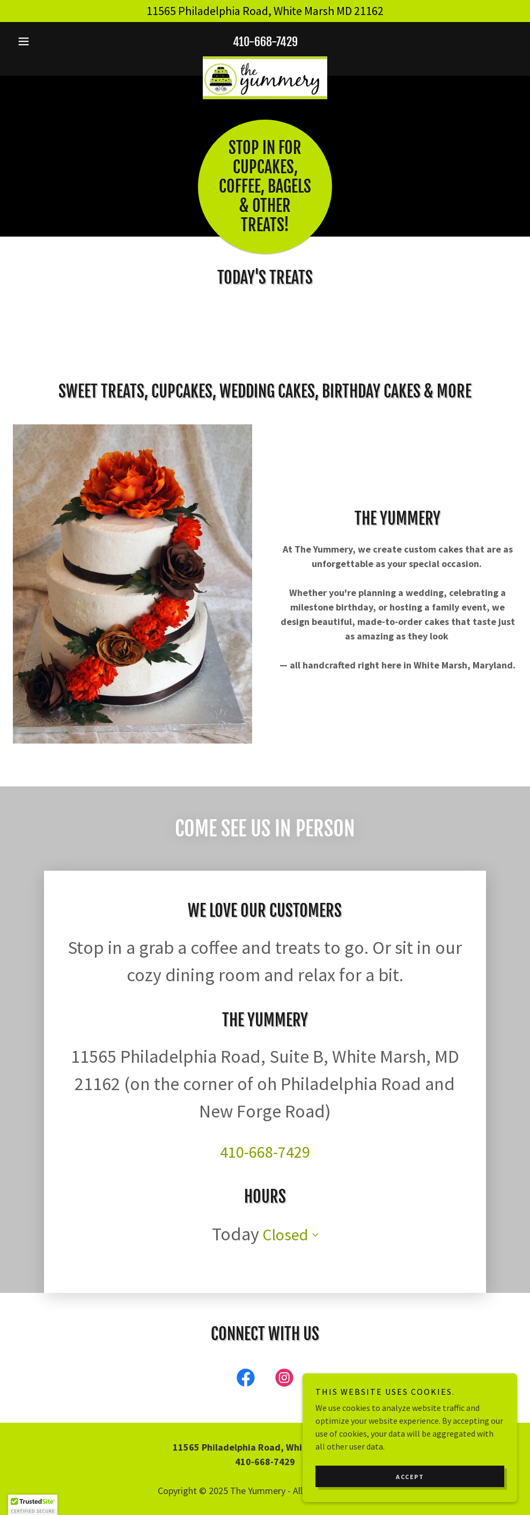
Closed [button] (285, 1167)
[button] (51, 41)
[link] (265, 60)
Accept (410, 1477)
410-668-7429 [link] (265, 41)
